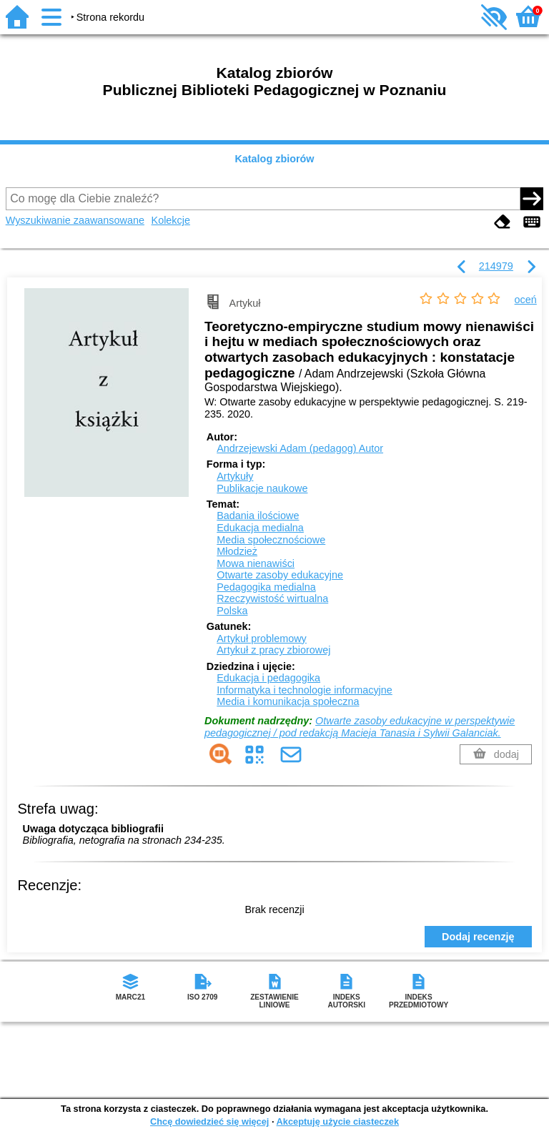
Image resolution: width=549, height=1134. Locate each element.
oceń (526, 299)
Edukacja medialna (260, 527)
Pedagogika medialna (266, 587)
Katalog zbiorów (274, 158)
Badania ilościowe (258, 515)
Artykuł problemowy (262, 638)
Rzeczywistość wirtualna (272, 598)
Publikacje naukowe (262, 488)
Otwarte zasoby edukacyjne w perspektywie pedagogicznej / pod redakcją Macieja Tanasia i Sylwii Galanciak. (359, 727)
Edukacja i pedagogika (268, 678)
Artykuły (235, 476)
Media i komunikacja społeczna (288, 701)
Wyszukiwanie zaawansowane (75, 220)
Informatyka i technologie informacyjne (304, 690)
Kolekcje (171, 220)
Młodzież (237, 551)
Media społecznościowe (271, 540)
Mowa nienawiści (256, 563)
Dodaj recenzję (478, 936)
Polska (232, 610)
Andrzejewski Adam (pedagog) (300, 448)
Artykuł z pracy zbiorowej (273, 650)
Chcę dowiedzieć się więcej (209, 1121)
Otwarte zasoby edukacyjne (280, 575)
